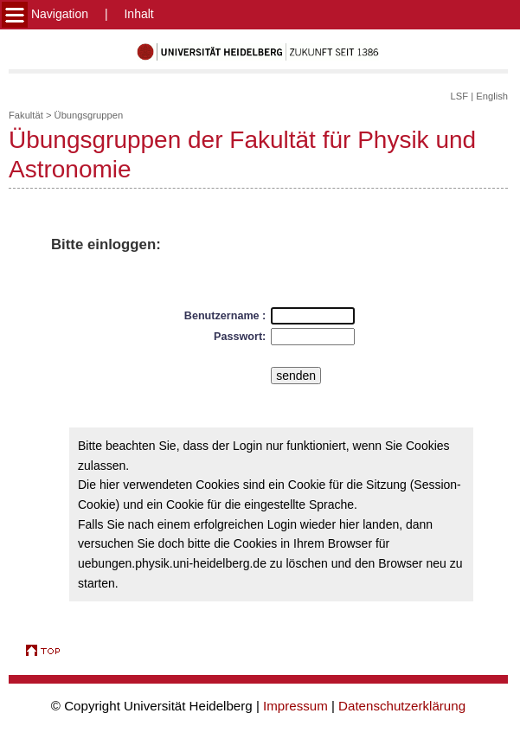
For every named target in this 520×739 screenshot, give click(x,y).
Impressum (295, 705)
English (492, 96)
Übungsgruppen (89, 115)
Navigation (45, 14)
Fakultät (26, 115)
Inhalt (138, 14)
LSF (460, 96)
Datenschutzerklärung (401, 705)
